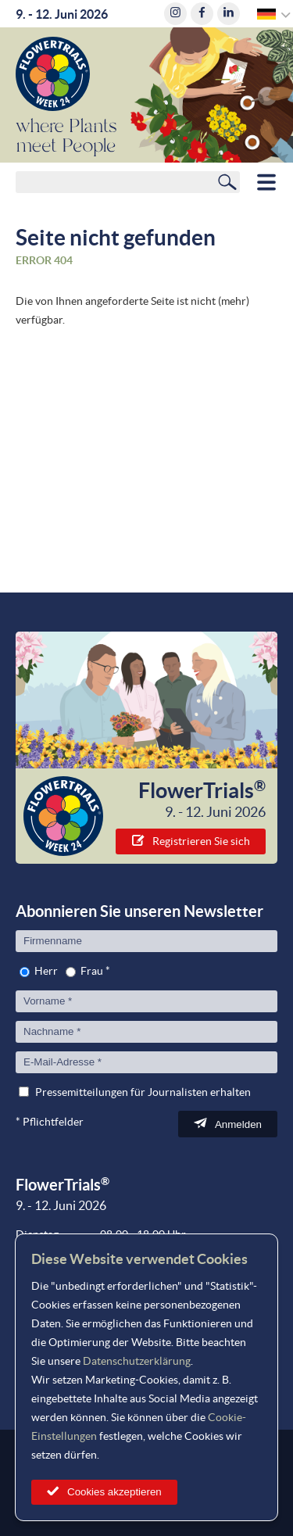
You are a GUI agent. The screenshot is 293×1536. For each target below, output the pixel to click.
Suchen (227, 181)
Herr (46, 971)
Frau (91, 971)
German (267, 13)
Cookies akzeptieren (114, 1492)
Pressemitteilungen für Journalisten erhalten (143, 1092)
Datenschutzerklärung (137, 1361)
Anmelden (238, 1124)
